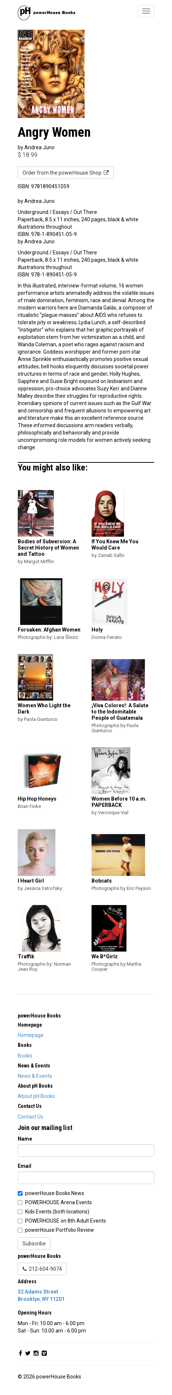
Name (25, 1139)
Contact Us (30, 1117)
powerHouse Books (39, 1016)
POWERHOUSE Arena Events (58, 1202)
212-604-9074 (42, 1269)
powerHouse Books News (54, 1193)
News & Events (35, 1076)
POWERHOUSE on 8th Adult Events (65, 1221)
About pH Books (36, 1096)
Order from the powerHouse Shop (66, 173)
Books (25, 1056)
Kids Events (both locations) (57, 1212)
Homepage (31, 1035)
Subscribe (34, 1243)
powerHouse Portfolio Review (59, 1230)
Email (24, 1166)
